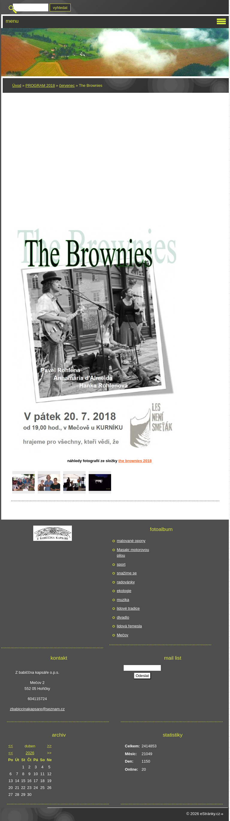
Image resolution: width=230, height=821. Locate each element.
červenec (67, 85)
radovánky (126, 582)
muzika (123, 599)
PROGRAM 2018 (40, 85)
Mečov (122, 635)
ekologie (124, 590)
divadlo (123, 617)
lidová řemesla (129, 626)
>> (49, 745)
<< (10, 745)
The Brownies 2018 (135, 461)
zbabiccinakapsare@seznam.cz (37, 709)
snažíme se (127, 573)
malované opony (131, 540)
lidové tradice (128, 608)
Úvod (16, 85)
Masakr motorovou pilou (133, 552)
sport (121, 564)
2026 (30, 753)
